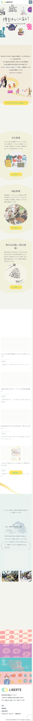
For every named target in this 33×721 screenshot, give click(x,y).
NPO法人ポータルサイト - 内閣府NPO (11, 714)
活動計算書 (5, 711)
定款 (3, 705)
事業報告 (4, 708)
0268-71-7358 (8, 700)
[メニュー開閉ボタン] (30, 2)
